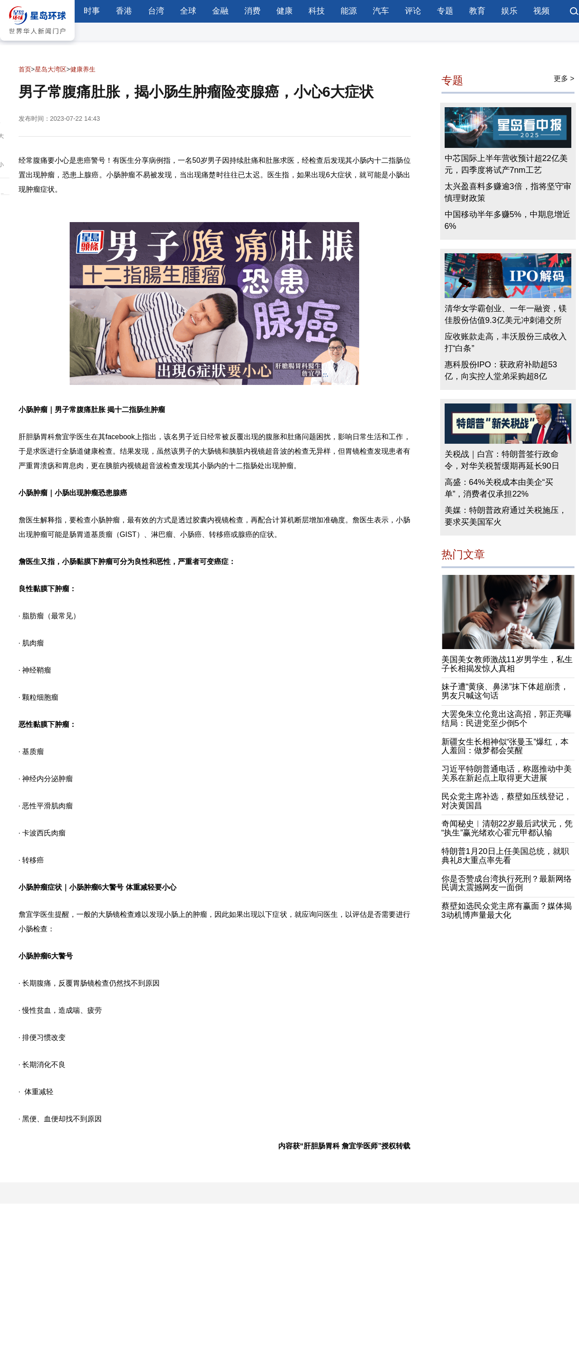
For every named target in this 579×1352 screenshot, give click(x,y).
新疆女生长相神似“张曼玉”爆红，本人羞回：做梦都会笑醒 (505, 746)
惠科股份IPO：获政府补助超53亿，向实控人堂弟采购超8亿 (501, 370)
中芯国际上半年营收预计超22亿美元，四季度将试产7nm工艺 (506, 164)
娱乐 (509, 10)
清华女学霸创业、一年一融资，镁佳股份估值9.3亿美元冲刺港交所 (506, 314)
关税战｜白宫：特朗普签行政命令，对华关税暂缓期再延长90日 (502, 460)
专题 (445, 10)
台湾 (156, 10)
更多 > (564, 78)
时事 (92, 10)
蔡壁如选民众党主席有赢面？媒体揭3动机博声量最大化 (506, 910)
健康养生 (82, 69)
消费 (252, 10)
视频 (541, 10)
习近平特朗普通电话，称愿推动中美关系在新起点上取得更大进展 (506, 773)
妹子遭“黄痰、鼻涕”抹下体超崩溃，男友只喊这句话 (505, 691)
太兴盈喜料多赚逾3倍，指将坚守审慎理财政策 (508, 192)
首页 (25, 69)
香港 (124, 10)
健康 (284, 10)
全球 (188, 10)
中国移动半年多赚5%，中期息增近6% (507, 220)
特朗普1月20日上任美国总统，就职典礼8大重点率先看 (505, 856)
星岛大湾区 (50, 69)
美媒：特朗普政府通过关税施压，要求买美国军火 (506, 516)
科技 (316, 10)
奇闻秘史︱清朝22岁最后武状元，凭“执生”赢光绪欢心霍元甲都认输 (507, 828)
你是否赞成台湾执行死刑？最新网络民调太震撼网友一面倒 (506, 883)
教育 (477, 10)
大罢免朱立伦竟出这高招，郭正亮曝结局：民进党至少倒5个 (506, 719)
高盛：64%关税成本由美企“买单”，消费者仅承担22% (499, 488)
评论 (413, 10)
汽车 (381, 10)
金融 (220, 10)
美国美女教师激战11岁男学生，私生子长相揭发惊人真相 (507, 664)
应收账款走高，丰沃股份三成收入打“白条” (506, 342)
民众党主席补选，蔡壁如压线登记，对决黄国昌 (506, 801)
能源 (349, 10)
